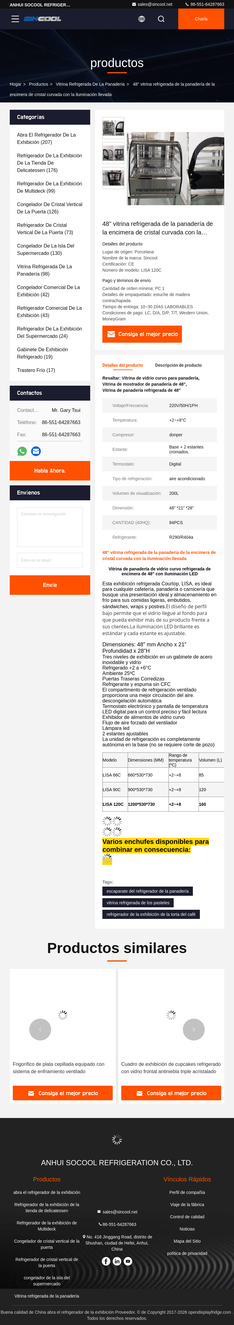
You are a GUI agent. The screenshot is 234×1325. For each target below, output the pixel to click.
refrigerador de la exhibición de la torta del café (151, 914)
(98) (44, 270)
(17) (36, 370)
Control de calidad (187, 1216)
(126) (49, 208)
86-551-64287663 (204, 4)
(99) (49, 187)
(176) (49, 163)
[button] (40, 1030)
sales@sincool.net (152, 4)
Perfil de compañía (187, 1192)
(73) (45, 229)
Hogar (15, 84)
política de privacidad (187, 1253)
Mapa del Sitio (187, 1241)
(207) (46, 138)
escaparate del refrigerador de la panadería (148, 891)
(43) (49, 311)
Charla (201, 18)
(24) (49, 332)
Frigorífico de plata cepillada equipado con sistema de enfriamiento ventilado (59, 1068)
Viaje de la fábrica (187, 1204)
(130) (45, 249)
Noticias (187, 1229)
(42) (48, 291)
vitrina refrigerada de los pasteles (138, 902)
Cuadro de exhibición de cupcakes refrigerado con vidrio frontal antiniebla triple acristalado (171, 1068)
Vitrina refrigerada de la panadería (90, 84)
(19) (42, 353)
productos (38, 84)
